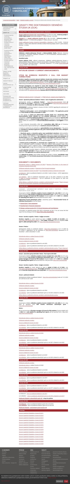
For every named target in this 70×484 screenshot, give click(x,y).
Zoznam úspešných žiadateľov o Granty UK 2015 (31, 422)
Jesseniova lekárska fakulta (59, 452)
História (4, 453)
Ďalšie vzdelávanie (23, 464)
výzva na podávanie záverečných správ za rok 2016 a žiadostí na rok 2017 (45, 396)
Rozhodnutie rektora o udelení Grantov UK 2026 (32, 164)
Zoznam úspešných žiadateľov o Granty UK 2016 (31, 425)
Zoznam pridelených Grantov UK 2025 (28, 241)
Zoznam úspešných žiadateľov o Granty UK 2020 (31, 434)
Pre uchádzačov (23, 452)
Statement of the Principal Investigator (45, 168)
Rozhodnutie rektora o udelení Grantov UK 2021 (31, 348)
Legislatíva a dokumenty (8, 457)
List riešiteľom (22, 177)
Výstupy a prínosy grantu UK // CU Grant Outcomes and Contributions (39, 208)
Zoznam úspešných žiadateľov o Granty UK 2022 (31, 439)
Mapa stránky (53, 1)
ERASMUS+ (22, 457)
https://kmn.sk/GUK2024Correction (28, 269)
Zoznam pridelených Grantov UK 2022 (28, 338)
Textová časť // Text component (28, 203)
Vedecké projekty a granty (26, 20)
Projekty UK (6, 78)
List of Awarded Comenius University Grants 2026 (52, 170)
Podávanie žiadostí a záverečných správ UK (30, 398)
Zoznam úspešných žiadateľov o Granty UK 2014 (31, 420)
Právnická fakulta (46, 453)
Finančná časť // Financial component (30, 206)
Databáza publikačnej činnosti (33, 459)
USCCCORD (6, 94)
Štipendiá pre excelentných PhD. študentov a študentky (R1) (8, 98)
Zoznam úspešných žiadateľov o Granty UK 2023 (31, 441)
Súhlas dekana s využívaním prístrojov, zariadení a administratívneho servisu (38, 182)
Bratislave (50, 42)
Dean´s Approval (63, 248)
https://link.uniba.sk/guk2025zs (45, 212)
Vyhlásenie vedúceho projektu (26, 168)
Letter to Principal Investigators (29, 178)
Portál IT (44, 1)
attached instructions (35, 90)
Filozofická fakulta (46, 455)
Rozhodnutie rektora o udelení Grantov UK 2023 (31, 318)
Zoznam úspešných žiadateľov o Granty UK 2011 (31, 413)
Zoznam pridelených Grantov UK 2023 (28, 323)
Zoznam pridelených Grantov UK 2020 (28, 367)
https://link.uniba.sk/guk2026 (54, 102)
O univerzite (6, 450)
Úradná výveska (6, 459)
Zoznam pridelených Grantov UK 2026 (28, 170)
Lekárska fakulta (46, 452)
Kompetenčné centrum (7, 88)
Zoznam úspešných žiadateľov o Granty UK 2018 (31, 429)
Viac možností (5, 481)
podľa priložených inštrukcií (37, 82)
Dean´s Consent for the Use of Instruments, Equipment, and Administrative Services (43, 182)
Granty (32, 466)
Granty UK (6, 32)
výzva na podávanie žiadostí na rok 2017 (37, 393)
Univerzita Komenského (9, 20)
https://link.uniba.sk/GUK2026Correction (50, 83)
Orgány (4, 455)
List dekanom (22, 173)
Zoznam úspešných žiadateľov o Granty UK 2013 (31, 418)
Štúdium (21, 450)
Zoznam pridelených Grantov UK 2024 (28, 288)
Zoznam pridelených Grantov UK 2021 (28, 352)
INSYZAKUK (6, 91)
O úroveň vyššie (9, 25)
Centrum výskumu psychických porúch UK (8, 29)
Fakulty (44, 450)
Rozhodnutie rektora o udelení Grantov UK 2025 (31, 236)
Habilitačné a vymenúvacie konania (33, 473)
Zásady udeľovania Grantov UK (36, 38)
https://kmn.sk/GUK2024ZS (60, 260)
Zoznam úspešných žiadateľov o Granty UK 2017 (31, 427)
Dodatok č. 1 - (23, 38)
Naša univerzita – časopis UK (9, 463)
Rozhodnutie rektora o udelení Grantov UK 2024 (31, 283)
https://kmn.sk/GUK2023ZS (26, 306)
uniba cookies (52, 478)
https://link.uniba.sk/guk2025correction (29, 220)
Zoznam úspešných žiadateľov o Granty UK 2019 (31, 432)
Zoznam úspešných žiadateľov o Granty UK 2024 (31, 443)
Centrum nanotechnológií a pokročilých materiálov (8, 105)
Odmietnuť (59, 481)
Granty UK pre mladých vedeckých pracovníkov (7, 74)
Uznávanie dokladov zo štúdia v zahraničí (23, 461)
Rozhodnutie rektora (24, 365)
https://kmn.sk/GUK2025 (50, 229)
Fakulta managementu (58, 466)
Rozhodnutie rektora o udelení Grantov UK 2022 (31, 333)
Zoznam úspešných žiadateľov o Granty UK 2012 (31, 415)
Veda (17, 20)
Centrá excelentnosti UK (8, 84)
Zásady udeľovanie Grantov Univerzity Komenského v (33, 42)
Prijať (66, 481)
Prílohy (21, 47)
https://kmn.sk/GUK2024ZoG (50, 277)
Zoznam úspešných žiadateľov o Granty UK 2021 (31, 436)
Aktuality (4, 452)
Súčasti (4, 461)
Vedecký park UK (8, 81)
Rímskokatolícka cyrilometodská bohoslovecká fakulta (60, 459)
